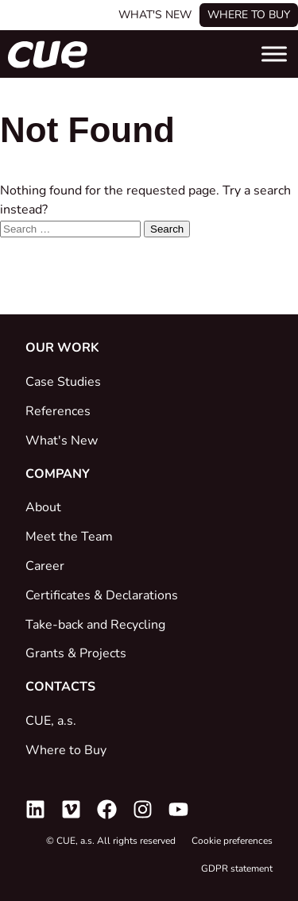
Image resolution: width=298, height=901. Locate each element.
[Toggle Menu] (274, 53)
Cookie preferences (232, 840)
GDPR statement (237, 868)
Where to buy (248, 14)
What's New (155, 14)
